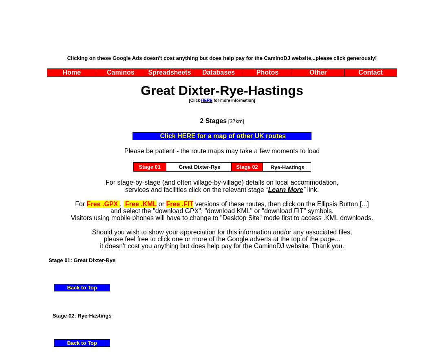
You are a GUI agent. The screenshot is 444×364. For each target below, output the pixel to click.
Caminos (121, 72)
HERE (206, 100)
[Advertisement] (222, 34)
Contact (370, 72)
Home (72, 72)
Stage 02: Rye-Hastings (82, 316)
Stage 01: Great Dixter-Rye (82, 260)
